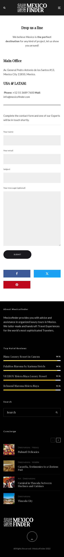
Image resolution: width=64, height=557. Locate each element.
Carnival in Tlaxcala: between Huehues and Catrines (35, 485)
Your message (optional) (32, 217)
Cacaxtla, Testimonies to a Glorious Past (38, 468)
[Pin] (16, 285)
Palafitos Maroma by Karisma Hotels (24, 366)
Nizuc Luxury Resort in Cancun (21, 356)
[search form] (28, 412)
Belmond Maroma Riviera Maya (21, 386)
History (35, 447)
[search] (56, 412)
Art (19, 479)
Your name (32, 137)
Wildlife (35, 462)
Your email (32, 156)
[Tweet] (47, 273)
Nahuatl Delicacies (28, 451)
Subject (32, 175)
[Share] (16, 273)
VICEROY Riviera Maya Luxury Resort (25, 376)
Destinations (24, 447)
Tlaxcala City (25, 503)
